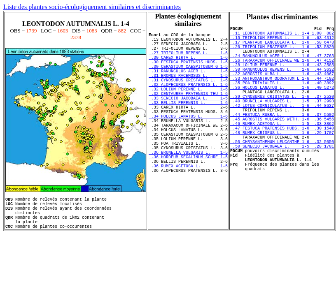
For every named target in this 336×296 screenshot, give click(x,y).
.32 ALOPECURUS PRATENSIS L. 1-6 (188, 99)
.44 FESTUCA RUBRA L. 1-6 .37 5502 (282, 139)
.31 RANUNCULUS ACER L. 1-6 (188, 82)
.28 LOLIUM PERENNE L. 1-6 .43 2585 (282, 76)
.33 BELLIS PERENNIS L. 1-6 (188, 122)
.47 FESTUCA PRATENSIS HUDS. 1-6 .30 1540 (282, 156)
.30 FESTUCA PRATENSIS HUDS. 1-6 (188, 70)
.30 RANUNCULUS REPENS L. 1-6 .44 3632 (282, 81)
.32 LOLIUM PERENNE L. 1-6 (188, 105)
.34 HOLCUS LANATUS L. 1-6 (188, 139)
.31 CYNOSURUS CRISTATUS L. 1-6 (188, 93)
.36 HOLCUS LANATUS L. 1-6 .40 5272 (282, 104)
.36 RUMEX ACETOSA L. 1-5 (188, 203)
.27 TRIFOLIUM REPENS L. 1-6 (188, 59)
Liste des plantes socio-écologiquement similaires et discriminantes (92, 6)
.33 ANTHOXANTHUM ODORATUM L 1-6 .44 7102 (282, 93)
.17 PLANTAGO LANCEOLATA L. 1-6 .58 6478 (282, 47)
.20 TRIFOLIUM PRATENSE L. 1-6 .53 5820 (282, 53)
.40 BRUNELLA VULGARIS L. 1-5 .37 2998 (282, 122)
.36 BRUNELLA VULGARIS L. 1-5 (188, 185)
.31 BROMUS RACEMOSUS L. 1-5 (188, 87)
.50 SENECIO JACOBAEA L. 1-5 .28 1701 (282, 179)
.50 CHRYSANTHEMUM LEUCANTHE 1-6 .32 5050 (282, 173)
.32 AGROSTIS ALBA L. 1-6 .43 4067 (282, 87)
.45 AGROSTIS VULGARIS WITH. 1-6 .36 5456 (282, 145)
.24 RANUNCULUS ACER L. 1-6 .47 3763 (282, 64)
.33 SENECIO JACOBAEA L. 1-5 (188, 116)
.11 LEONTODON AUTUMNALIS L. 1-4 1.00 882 (282, 35)
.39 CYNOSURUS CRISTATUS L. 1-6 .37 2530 (282, 116)
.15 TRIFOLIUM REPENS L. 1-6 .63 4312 (282, 41)
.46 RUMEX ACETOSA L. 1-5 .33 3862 (282, 150)
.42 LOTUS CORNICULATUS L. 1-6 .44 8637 (282, 127)
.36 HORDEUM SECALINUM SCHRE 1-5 (188, 191)
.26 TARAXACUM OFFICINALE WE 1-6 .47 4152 (282, 70)
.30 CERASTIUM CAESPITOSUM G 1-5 (188, 76)
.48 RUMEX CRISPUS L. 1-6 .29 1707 (282, 162)
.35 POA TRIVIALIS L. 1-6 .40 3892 (282, 99)
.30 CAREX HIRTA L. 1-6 (188, 64)
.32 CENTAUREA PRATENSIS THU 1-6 (188, 110)
